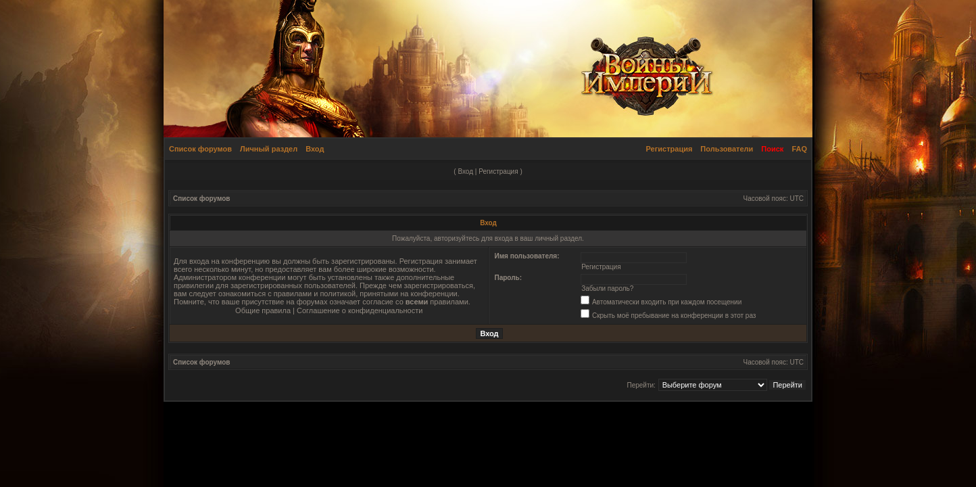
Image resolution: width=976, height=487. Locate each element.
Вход (315, 149)
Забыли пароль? (607, 288)
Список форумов (200, 149)
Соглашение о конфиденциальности (359, 310)
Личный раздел (268, 149)
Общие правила (263, 310)
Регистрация (669, 149)
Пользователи (726, 149)
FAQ (799, 149)
